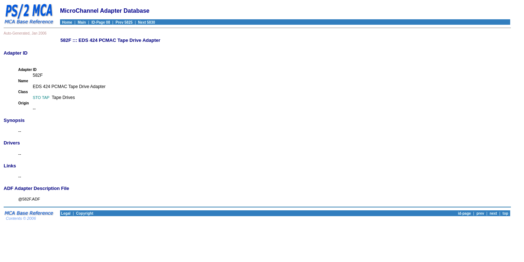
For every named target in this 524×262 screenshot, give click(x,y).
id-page (464, 213)
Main (82, 22)
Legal (65, 213)
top (505, 213)
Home (66, 22)
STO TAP (41, 97)
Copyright (84, 213)
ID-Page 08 (100, 22)
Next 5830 (146, 22)
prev (480, 213)
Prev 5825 (124, 22)
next (493, 213)
